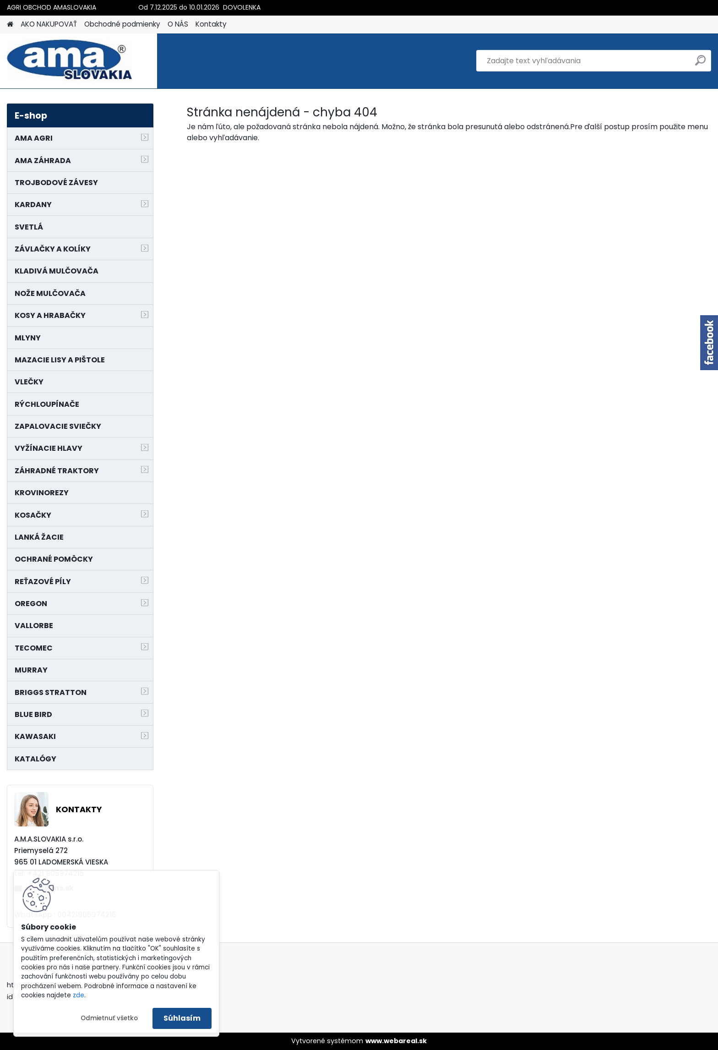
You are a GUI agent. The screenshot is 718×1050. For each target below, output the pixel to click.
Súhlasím (182, 1018)
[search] (700, 64)
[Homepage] (10, 24)
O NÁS (178, 24)
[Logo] (70, 61)
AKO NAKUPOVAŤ (49, 24)
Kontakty (211, 24)
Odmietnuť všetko (109, 1018)
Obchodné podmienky (122, 24)
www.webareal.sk (396, 1040)
